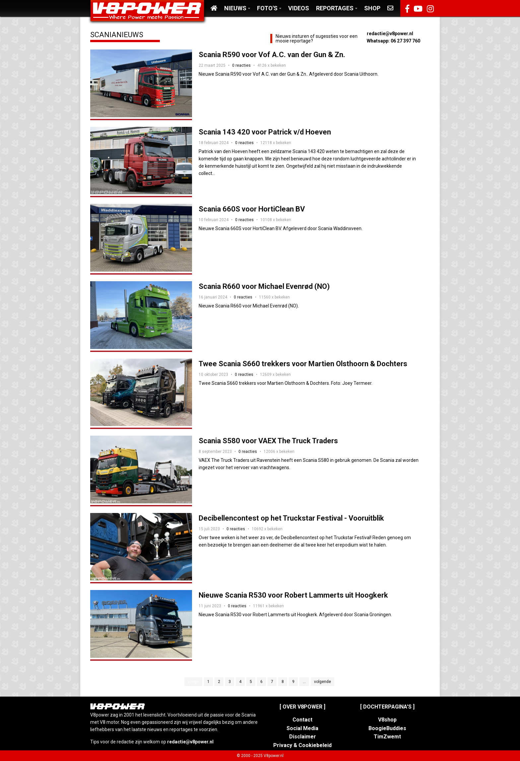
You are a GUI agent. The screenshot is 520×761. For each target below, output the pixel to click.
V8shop (387, 720)
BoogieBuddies (387, 728)
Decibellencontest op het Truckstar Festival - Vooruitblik (291, 518)
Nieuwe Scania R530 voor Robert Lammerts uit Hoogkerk (293, 595)
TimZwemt (387, 736)
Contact (302, 720)
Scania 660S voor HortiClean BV (252, 209)
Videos (298, 8)
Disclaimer (302, 736)
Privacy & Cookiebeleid (302, 745)
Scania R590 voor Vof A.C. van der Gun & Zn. (272, 54)
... (304, 681)
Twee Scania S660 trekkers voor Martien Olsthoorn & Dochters (303, 364)
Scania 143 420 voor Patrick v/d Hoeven (265, 132)
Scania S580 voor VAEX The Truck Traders (268, 441)
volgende (322, 681)
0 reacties (241, 65)
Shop (372, 8)
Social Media (302, 728)
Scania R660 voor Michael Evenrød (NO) (264, 286)
